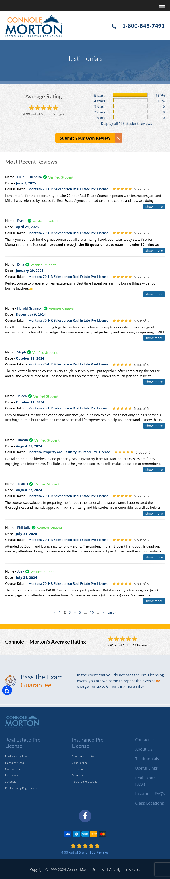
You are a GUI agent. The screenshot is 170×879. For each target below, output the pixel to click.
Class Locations (149, 803)
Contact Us (145, 739)
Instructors (11, 775)
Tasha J (22, 484)
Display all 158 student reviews (126, 123)
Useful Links (146, 768)
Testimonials (147, 758)
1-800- (143, 25)
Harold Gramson (29, 308)
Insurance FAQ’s (150, 793)
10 (92, 612)
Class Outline (13, 769)
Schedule (10, 781)
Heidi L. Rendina (29, 177)
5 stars (99, 95)
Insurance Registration (85, 781)
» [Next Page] (103, 612)
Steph (21, 352)
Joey (20, 571)
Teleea (22, 396)
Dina (20, 264)
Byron (21, 221)
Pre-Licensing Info (16, 756)
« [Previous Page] (55, 612)
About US (144, 749)
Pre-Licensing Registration (21, 788)
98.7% (160, 95)
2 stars (99, 112)
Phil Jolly (24, 527)
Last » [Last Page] (111, 612)
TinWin (22, 440)
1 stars (99, 117)
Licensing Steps (14, 763)
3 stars (99, 106)
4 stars (99, 101)
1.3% (161, 101)
